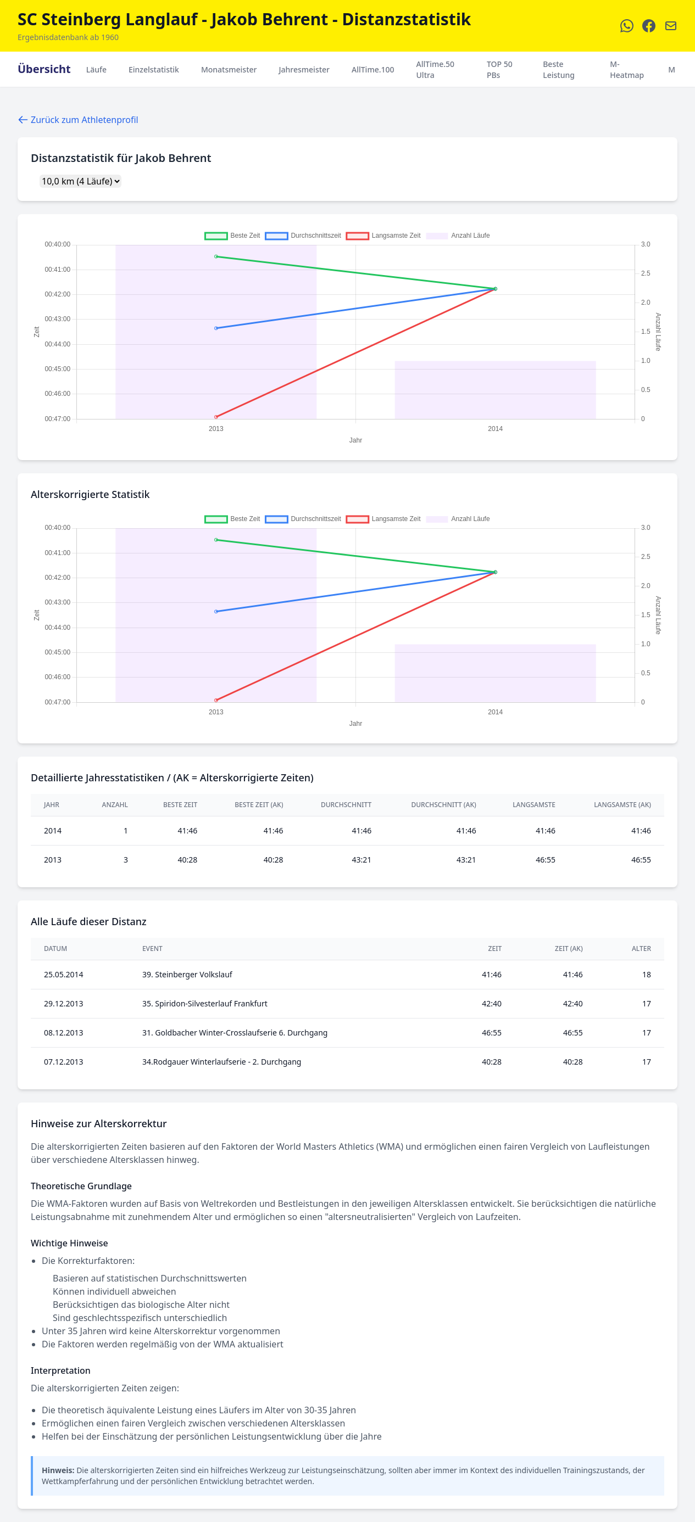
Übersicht (44, 68)
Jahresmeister (304, 69)
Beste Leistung (559, 69)
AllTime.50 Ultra (435, 69)
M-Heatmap (627, 69)
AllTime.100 (373, 69)
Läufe (96, 69)
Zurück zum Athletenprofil (78, 120)
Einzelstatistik (154, 69)
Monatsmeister (229, 69)
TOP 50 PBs (500, 69)
